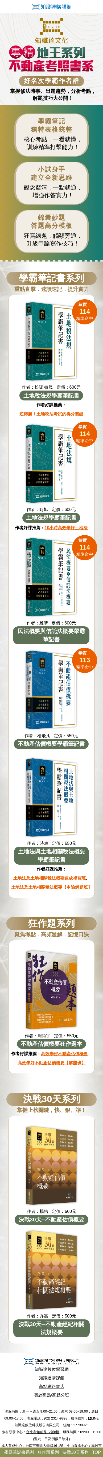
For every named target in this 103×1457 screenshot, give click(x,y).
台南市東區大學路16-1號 (45, 1446)
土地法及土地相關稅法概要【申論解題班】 (51, 887)
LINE (93, 1418)
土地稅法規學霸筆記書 (51, 395)
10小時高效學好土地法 (66, 527)
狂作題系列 (48, 1452)
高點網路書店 (51, 1386)
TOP (96, 1452)
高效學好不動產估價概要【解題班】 (52, 1063)
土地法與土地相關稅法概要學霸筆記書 (51, 855)
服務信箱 (78, 1418)
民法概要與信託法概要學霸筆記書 (51, 635)
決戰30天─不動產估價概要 (52, 1219)
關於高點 (42, 1395)
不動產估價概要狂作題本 (51, 1044)
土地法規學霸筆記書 (51, 517)
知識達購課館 (51, 1378)
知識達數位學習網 (52, 1369)
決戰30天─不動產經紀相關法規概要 (52, 1328)
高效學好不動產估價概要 (64, 1053)
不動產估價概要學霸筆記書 (51, 744)
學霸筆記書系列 (19, 1452)
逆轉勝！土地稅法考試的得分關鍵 (51, 414)
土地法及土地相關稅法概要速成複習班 (49, 878)
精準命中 (84, 311)
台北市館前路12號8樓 (42, 1432)
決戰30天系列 (76, 1452)
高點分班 (60, 1395)
